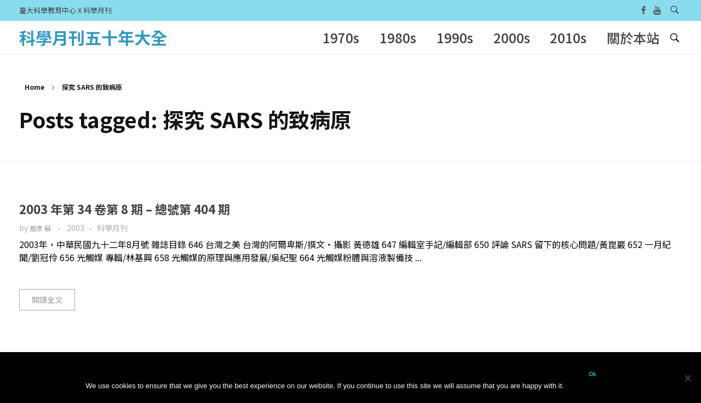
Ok (592, 374)
